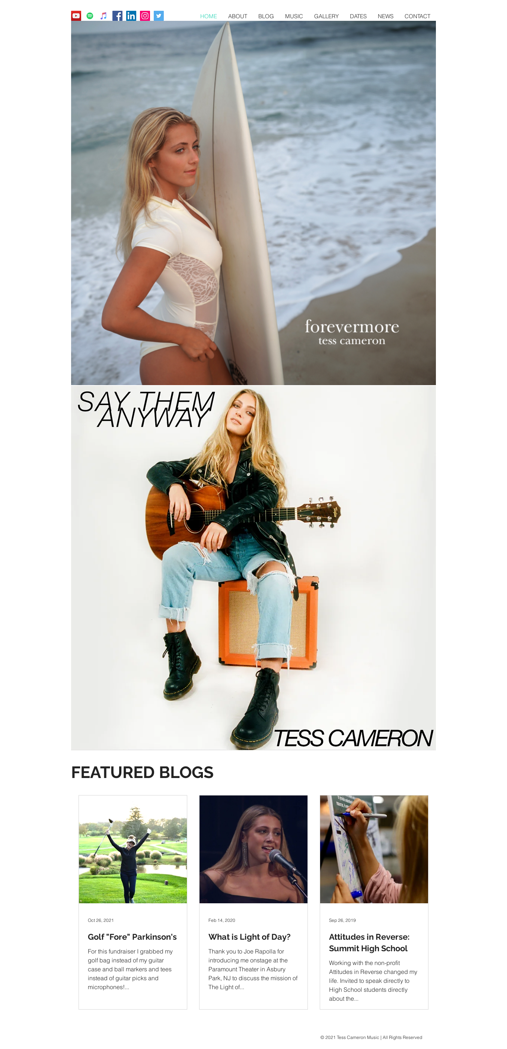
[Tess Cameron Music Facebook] (117, 16)
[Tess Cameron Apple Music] (104, 16)
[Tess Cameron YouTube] (76, 16)
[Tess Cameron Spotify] (90, 16)
